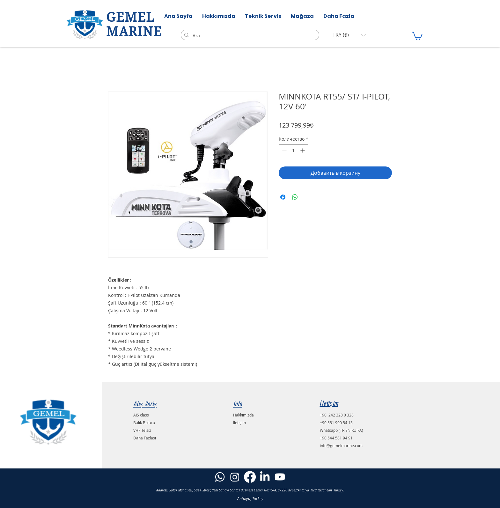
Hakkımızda (243, 414)
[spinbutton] (293, 150)
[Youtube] (280, 477)
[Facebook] (250, 477)
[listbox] (349, 35)
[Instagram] (235, 477)
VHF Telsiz (142, 430)
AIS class (141, 414)
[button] (349, 35)
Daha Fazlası (144, 437)
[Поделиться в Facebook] (283, 197)
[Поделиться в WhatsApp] (295, 197)
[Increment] (303, 150)
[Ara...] (249, 35)
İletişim (239, 422)
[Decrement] (284, 150)
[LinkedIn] (265, 477)
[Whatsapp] (220, 477)
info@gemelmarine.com (341, 445)
